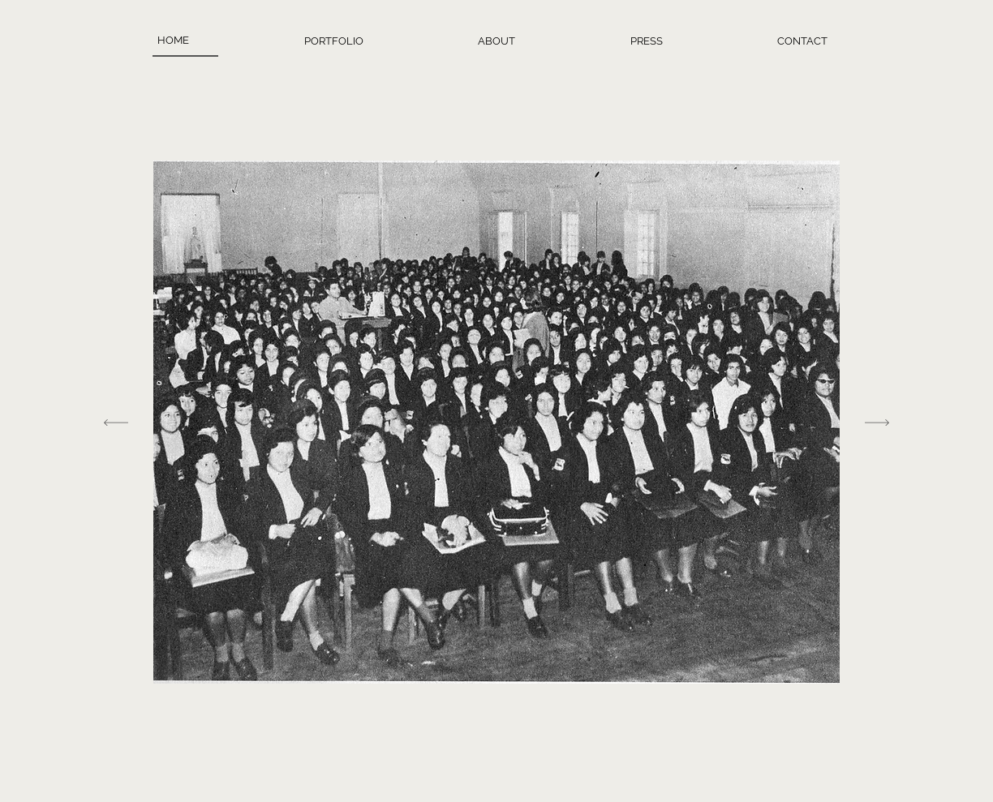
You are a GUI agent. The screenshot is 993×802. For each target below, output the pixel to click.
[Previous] (116, 422)
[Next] (877, 422)
